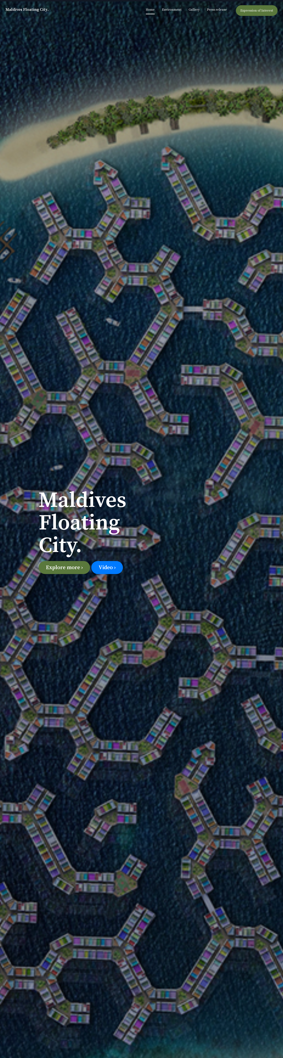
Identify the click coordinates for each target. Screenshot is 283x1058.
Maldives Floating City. (27, 9)
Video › (107, 567)
